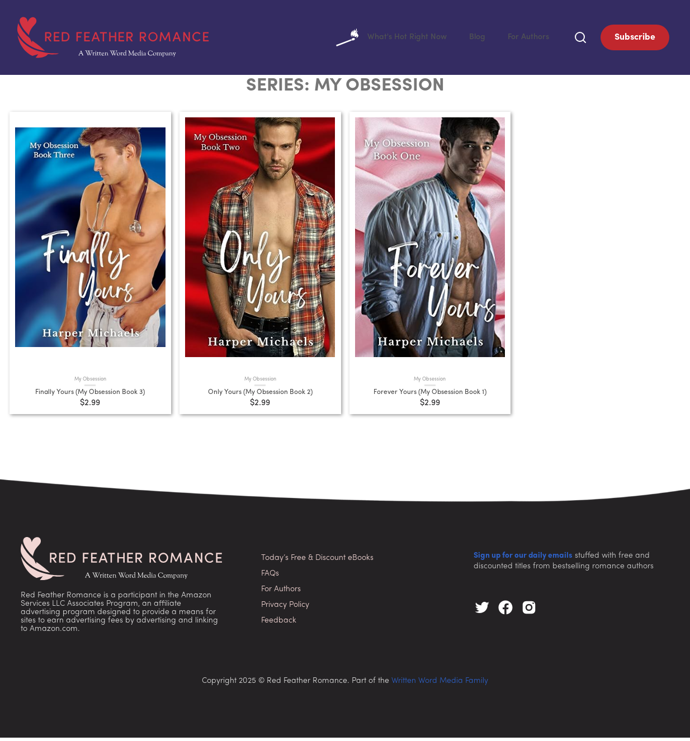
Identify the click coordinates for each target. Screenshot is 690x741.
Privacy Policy (285, 608)
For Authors (526, 39)
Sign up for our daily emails (523, 559)
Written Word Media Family (439, 684)
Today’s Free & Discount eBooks (317, 561)
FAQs (270, 576)
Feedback (278, 623)
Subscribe (635, 39)
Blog (472, 39)
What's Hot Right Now (381, 39)
